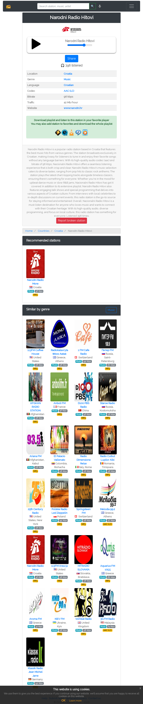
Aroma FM (35, 618)
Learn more (75, 700)
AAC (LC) (69, 90)
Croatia (68, 73)
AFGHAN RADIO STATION (35, 407)
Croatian (69, 85)
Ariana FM (35, 456)
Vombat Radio (83, 618)
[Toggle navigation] (131, 6)
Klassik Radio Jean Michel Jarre (35, 672)
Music (67, 79)
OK (63, 700)
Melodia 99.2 (107, 509)
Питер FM (107, 350)
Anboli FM (60, 403)
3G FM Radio (107, 618)
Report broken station (71, 220)
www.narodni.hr (73, 108)
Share (71, 58)
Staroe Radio (107, 403)
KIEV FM (59, 618)
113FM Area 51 (59, 565)
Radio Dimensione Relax (84, 460)
